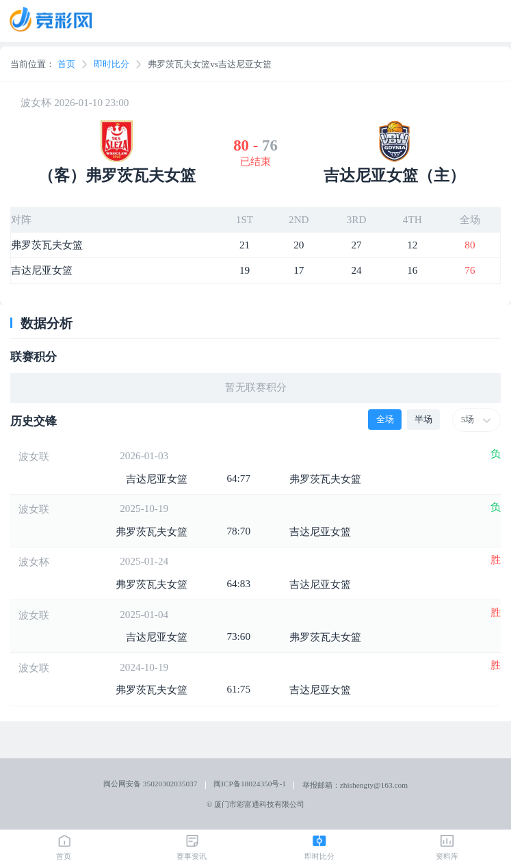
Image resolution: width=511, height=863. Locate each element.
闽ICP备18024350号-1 (249, 784)
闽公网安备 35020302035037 (150, 784)
